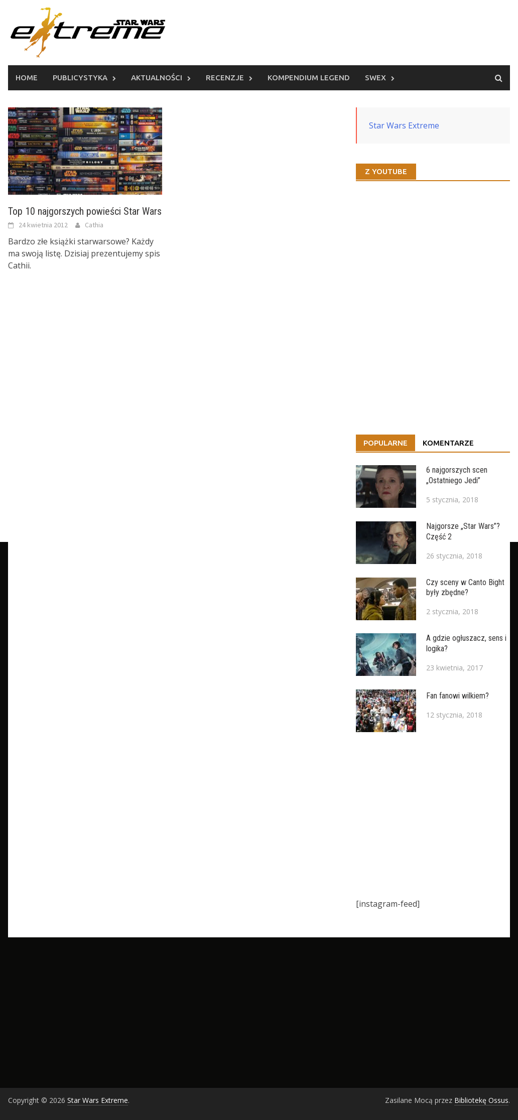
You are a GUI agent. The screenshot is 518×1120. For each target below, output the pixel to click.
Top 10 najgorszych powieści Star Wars (85, 211)
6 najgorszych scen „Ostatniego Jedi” (456, 475)
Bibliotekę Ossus (481, 1100)
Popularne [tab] (385, 443)
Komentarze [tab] (448, 443)
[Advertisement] (433, 815)
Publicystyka (80, 77)
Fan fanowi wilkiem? (457, 696)
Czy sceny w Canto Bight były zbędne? (465, 588)
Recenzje (225, 77)
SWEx (375, 77)
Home (27, 77)
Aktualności (156, 77)
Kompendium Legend (309, 77)
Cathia (94, 224)
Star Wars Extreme (404, 125)
